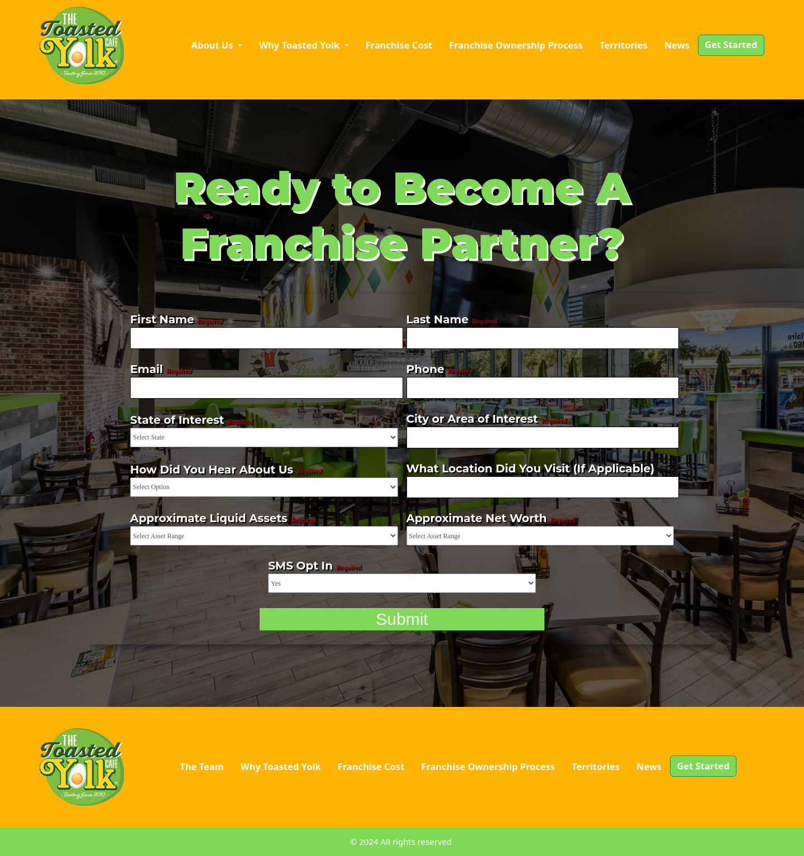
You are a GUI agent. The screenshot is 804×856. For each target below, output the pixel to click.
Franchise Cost (399, 45)
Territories (624, 45)
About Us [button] (214, 45)
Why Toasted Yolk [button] (300, 45)
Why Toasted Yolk (281, 766)
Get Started (731, 44)
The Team (202, 766)
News (677, 45)
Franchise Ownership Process (516, 45)
